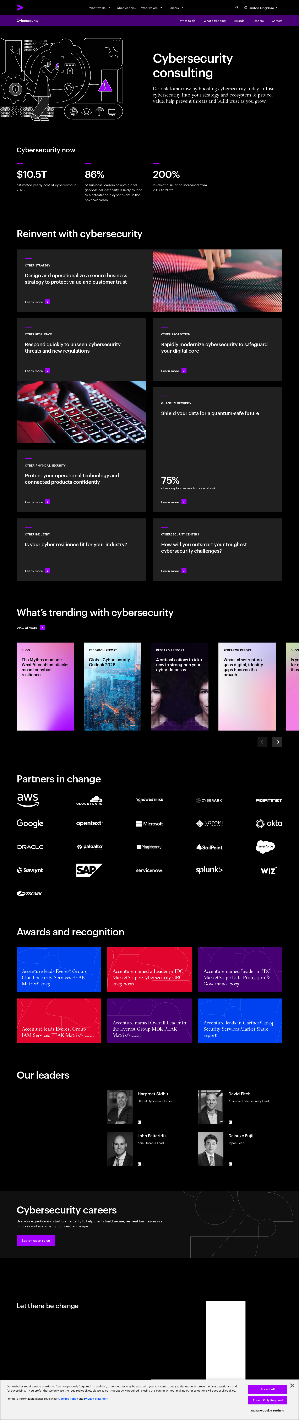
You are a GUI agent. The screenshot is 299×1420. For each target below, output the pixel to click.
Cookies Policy (68, 1398)
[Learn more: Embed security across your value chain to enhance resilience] (81, 549)
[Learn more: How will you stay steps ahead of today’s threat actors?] (217, 549)
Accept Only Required (267, 1400)
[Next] (277, 742)
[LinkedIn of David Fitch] (230, 1122)
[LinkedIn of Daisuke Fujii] (230, 1164)
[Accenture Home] (29, 7)
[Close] (292, 1385)
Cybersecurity (28, 20)
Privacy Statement (96, 1398)
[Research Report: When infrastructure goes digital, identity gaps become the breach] (247, 687)
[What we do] (100, 7)
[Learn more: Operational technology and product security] (81, 481)
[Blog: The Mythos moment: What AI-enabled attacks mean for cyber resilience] (45, 687)
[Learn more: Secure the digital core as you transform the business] (217, 349)
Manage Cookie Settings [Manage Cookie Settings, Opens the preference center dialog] (267, 1410)
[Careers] (176, 7)
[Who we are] (152, 7)
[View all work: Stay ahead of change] (31, 628)
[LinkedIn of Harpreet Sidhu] (139, 1122)
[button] (36, 1240)
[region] (149, 1400)
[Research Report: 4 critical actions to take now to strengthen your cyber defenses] (179, 687)
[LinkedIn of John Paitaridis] (139, 1164)
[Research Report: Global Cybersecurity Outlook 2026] (112, 687)
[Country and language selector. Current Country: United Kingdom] (261, 7)
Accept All (267, 1389)
